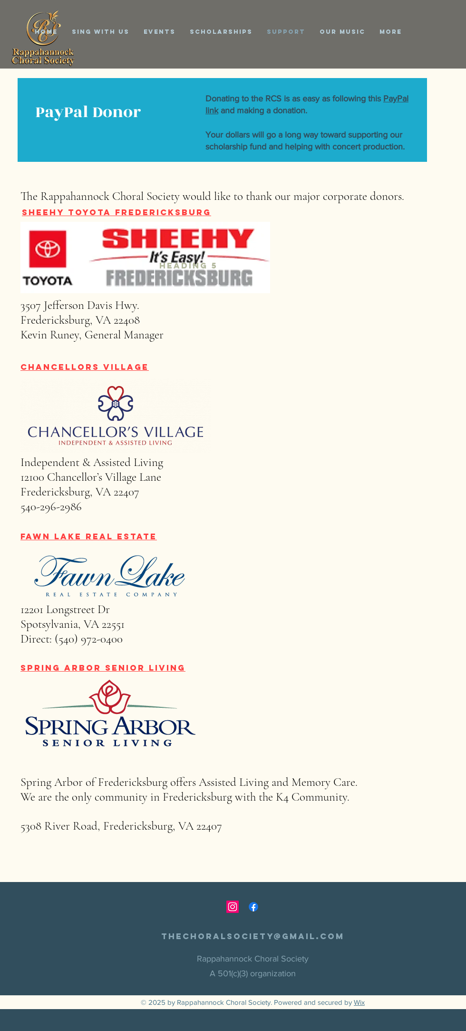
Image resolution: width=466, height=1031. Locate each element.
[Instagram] (232, 907)
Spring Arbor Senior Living (102, 668)
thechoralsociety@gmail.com (252, 936)
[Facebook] (253, 907)
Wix (359, 1002)
